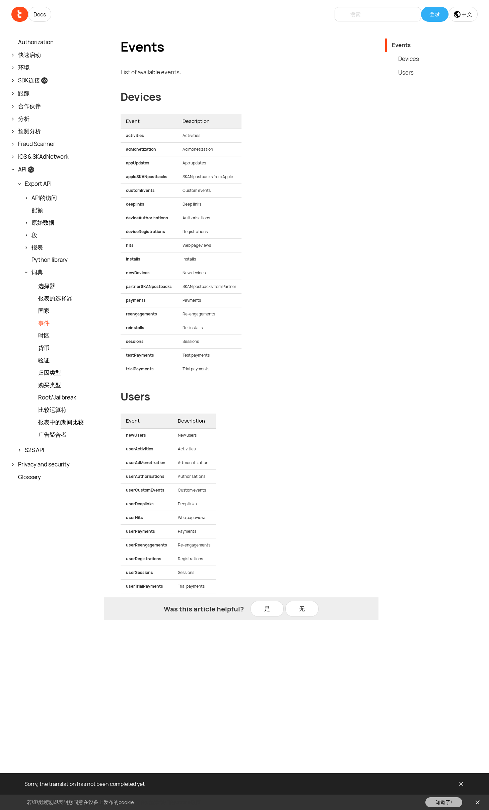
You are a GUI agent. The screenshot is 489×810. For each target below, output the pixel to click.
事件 (44, 323)
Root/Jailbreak (57, 397)
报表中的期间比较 (61, 422)
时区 (44, 335)
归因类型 (49, 372)
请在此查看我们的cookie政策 (168, 802)
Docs (39, 14)
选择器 (46, 286)
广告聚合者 (52, 434)
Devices (408, 59)
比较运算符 (52, 410)
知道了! (443, 802)
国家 (44, 310)
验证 (44, 360)
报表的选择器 (55, 298)
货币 (44, 348)
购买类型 (49, 385)
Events (401, 45)
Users (406, 72)
